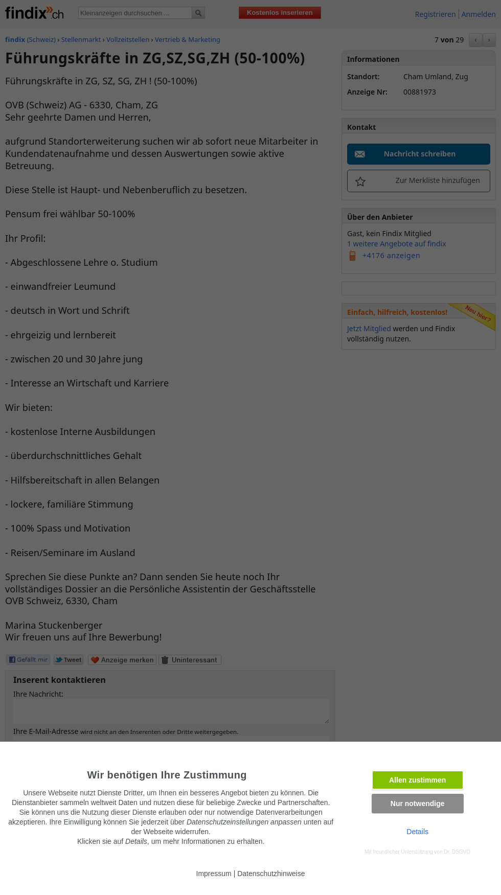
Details (417, 832)
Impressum (214, 873)
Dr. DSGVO (457, 852)
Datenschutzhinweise (271, 873)
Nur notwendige (418, 803)
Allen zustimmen (417, 780)
